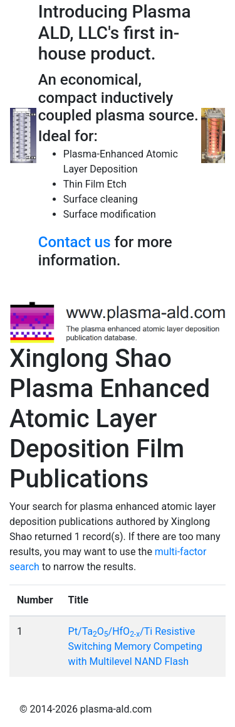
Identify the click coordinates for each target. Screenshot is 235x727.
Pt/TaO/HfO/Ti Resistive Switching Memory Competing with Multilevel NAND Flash (135, 646)
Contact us (74, 242)
